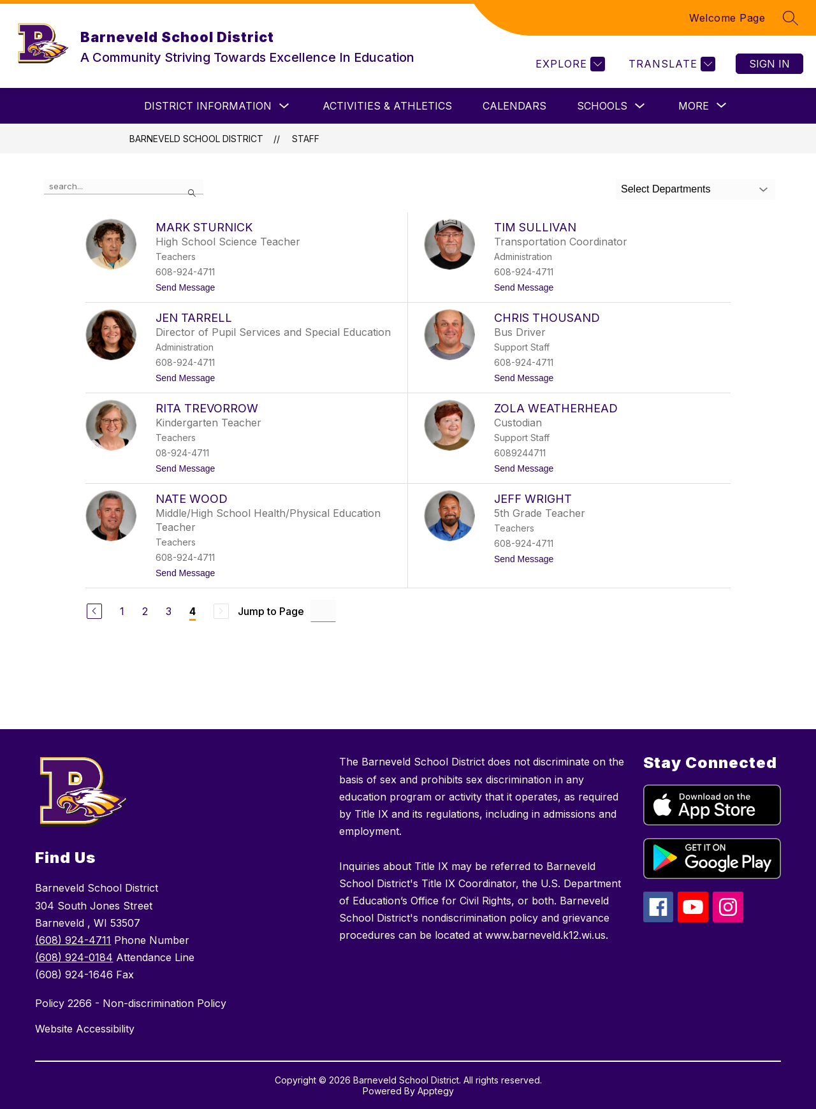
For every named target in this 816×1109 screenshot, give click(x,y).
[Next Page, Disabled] (221, 611)
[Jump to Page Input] (323, 611)
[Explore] (568, 64)
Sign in (769, 63)
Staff (305, 138)
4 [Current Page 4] (192, 611)
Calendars (514, 105)
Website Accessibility (85, 1028)
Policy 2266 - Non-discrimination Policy (130, 1003)
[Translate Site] (670, 64)
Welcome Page (727, 17)
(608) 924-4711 (73, 940)
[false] (123, 186)
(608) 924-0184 (74, 957)
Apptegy (436, 1090)
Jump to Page (271, 611)
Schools (602, 105)
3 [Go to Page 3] (168, 611)
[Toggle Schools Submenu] (640, 106)
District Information (208, 105)
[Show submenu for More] (693, 105)
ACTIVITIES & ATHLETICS (387, 105)
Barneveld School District (196, 138)
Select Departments (666, 189)
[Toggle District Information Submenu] (284, 106)
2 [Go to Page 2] (145, 611)
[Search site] (790, 17)
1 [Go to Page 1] (122, 611)
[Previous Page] (94, 611)
